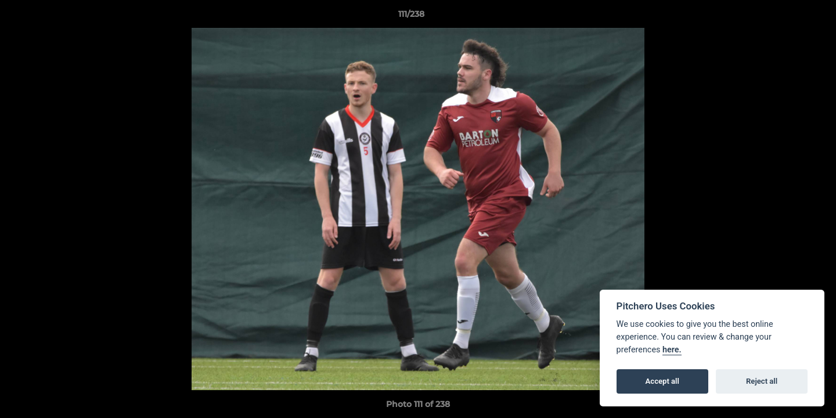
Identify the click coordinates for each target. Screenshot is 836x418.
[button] (787, 17)
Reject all (761, 381)
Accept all (662, 381)
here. (672, 350)
